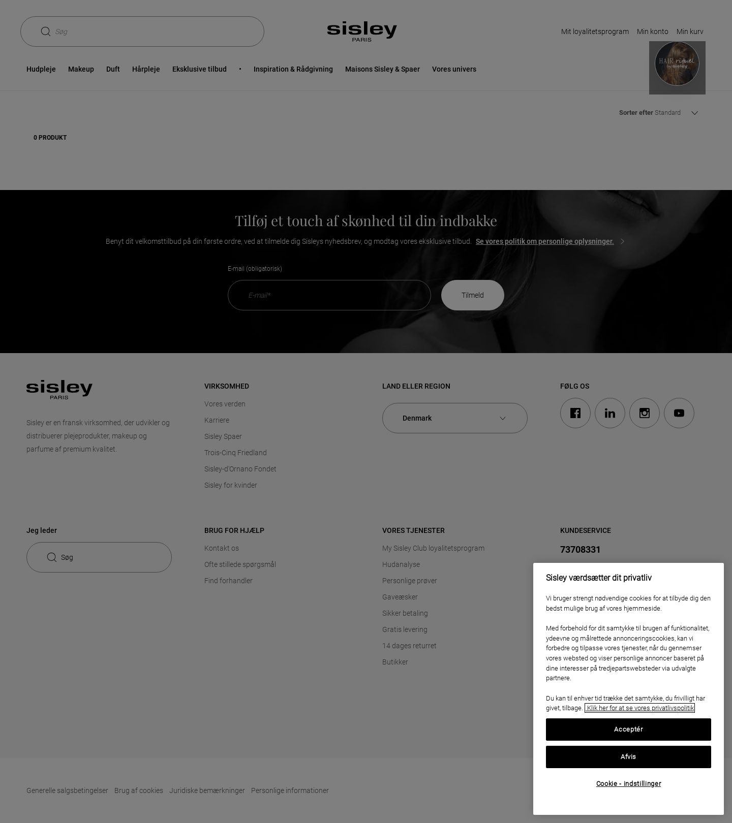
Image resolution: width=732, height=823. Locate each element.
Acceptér (628, 729)
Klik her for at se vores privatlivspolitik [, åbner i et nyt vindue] (640, 708)
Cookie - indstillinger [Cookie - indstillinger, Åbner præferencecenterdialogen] (628, 783)
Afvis (628, 757)
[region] (628, 689)
